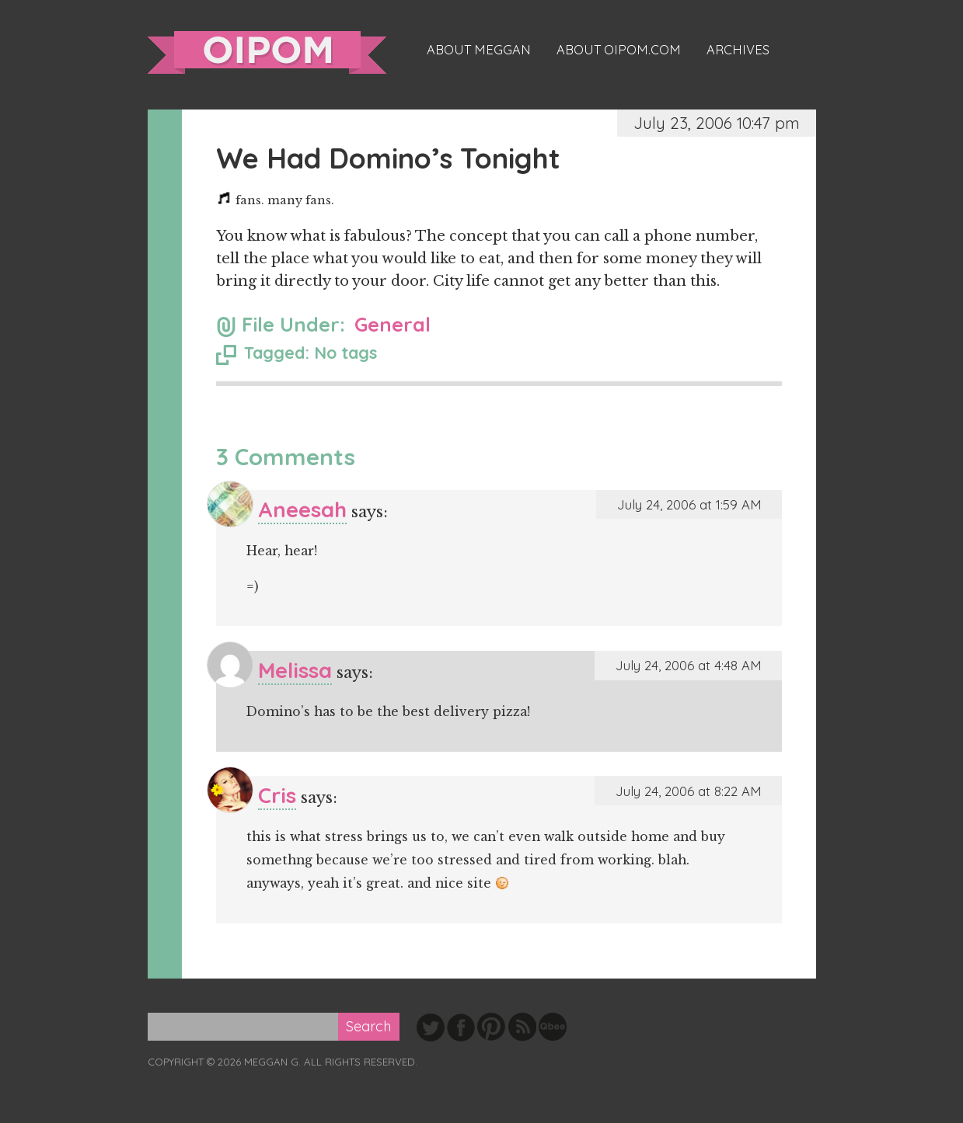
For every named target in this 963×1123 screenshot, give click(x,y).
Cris (277, 794)
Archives (738, 49)
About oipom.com (619, 49)
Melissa (295, 669)
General (392, 324)
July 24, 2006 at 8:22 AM (688, 791)
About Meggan (479, 49)
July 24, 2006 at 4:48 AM (688, 665)
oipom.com (267, 52)
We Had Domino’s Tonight (388, 158)
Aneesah (302, 509)
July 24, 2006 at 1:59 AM (689, 504)
